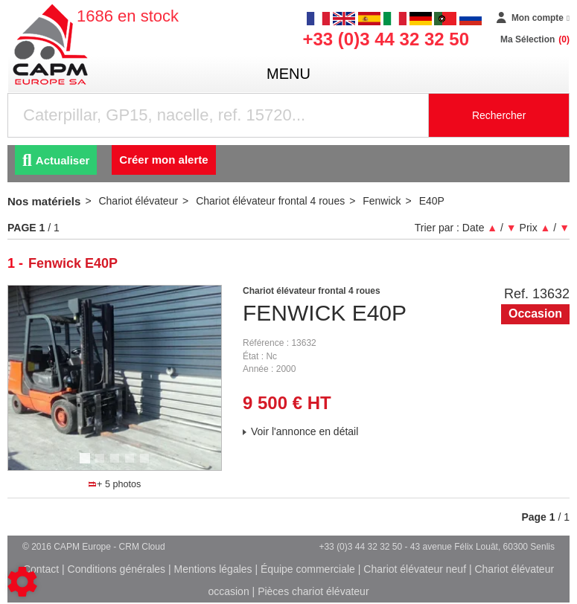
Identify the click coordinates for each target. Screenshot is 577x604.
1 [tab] (87, 465)
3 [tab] (117, 465)
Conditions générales (117, 569)
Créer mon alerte (163, 159)
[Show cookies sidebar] (22, 582)
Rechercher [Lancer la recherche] (499, 115)
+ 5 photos (115, 484)
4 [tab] (132, 465)
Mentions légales (213, 569)
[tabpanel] (114, 378)
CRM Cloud (142, 547)
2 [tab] (102, 465)
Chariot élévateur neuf (414, 569)
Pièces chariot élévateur (313, 591)
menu (288, 73)
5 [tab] (147, 465)
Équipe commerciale (308, 569)
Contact (41, 569)
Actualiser (55, 160)
